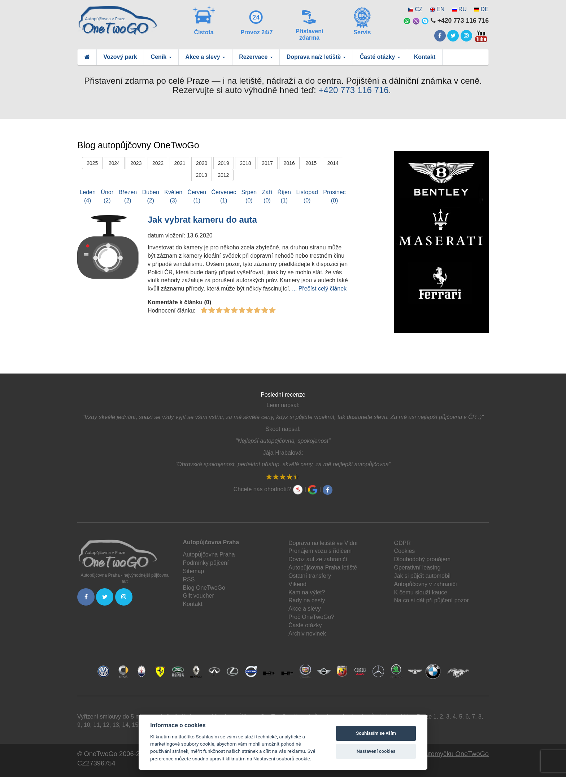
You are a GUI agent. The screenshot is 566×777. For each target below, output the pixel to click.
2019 (223, 163)
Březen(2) (128, 196)
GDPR (402, 543)
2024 (114, 163)
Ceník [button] (161, 57)
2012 (223, 175)
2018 (245, 163)
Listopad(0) (307, 196)
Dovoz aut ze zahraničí (317, 559)
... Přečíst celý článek (319, 288)
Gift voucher (198, 596)
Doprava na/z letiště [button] (316, 57)
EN (440, 9)
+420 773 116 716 (353, 90)
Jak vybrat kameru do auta (202, 219)
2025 (92, 163)
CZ (418, 9)
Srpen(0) (249, 196)
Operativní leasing (417, 567)
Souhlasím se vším (376, 733)
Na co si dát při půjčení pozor (431, 600)
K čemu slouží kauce (421, 592)
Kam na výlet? (306, 592)
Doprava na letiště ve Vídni (322, 543)
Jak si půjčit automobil (422, 576)
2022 (158, 163)
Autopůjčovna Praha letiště (322, 567)
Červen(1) (197, 196)
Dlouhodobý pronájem (422, 559)
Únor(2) (107, 196)
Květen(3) (173, 196)
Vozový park (120, 57)
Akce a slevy (304, 609)
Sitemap (193, 571)
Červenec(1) (224, 196)
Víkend (297, 584)
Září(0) (267, 196)
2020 (201, 163)
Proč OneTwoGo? (311, 617)
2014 (333, 163)
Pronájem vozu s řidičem (320, 551)
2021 (180, 163)
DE (484, 9)
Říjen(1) (284, 196)
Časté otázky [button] (380, 57)
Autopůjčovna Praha (209, 554)
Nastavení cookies (376, 751)
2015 (311, 163)
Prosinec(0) (334, 196)
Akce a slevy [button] (206, 57)
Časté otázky (305, 625)
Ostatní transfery (309, 576)
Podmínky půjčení (206, 563)
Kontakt (425, 57)
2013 (201, 175)
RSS (189, 579)
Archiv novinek (307, 633)
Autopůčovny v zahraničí (425, 584)
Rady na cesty (306, 600)
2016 (289, 163)
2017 (267, 163)
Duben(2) (150, 196)
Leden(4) (87, 196)
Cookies (404, 551)
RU (462, 9)
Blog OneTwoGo (204, 588)
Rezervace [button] (256, 57)
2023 (136, 163)
